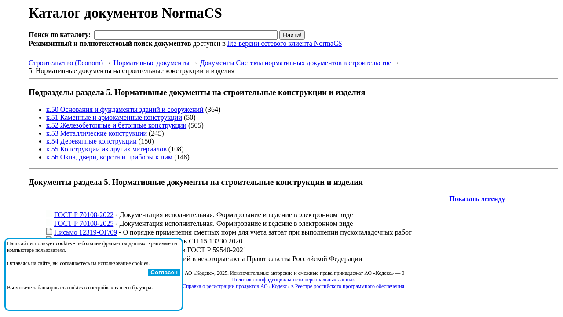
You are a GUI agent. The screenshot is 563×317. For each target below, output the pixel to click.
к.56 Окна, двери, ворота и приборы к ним (109, 157)
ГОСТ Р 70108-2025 (83, 223)
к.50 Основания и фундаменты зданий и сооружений (125, 109)
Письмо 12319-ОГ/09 (85, 232)
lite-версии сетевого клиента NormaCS (284, 43)
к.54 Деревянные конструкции (91, 141)
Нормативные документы (151, 62)
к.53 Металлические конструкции (96, 133)
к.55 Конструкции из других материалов (106, 149)
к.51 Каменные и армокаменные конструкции (114, 117)
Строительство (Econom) (66, 62)
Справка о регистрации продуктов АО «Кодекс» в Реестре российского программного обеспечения (293, 286)
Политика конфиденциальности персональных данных (293, 279)
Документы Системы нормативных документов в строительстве (295, 62)
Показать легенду (477, 199)
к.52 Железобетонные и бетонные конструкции (116, 125)
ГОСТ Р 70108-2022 (83, 214)
